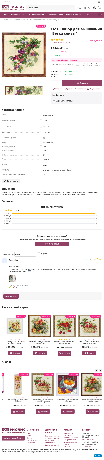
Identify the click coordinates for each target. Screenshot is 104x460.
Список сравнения (52, 445)
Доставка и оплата (52, 436)
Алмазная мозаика (71, 437)
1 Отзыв (54, 42)
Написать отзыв (64, 42)
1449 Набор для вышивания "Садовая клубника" (64, 342)
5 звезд (7, 213)
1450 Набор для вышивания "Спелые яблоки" (39, 342)
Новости (30, 438)
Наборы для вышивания (68, 434)
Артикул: (94, 41)
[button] (80, 89)
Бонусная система (52, 438)
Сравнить (68, 89)
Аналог (6, 361)
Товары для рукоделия (68, 445)
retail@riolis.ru (87, 446)
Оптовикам (31, 442)
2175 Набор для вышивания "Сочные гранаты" (14, 401)
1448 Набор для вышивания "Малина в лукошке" (89, 342)
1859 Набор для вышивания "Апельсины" (89, 401)
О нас (29, 433)
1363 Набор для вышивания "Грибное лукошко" (14, 342)
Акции (29, 436)
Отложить (57, 89)
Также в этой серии (15, 307)
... (29, 271)
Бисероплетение (70, 440)
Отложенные (50, 443)
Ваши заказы (50, 440)
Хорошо (98, 456)
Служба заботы (32, 440)
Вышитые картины (70, 442)
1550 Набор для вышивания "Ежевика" (39, 401)
